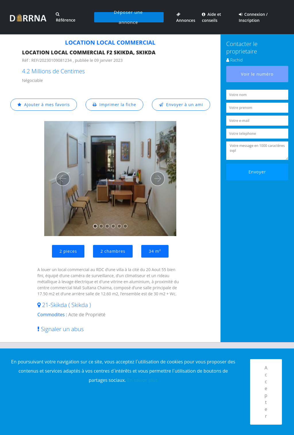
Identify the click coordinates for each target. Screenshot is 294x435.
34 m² (155, 251)
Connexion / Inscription (253, 17)
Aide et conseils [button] (211, 17)
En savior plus (142, 380)
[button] (63, 179)
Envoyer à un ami (181, 104)
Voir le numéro (257, 74)
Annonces (185, 17)
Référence (65, 17)
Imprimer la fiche (114, 104)
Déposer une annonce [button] (128, 17)
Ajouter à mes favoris (44, 104)
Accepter (266, 392)
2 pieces (68, 251)
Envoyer (257, 172)
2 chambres (112, 251)
